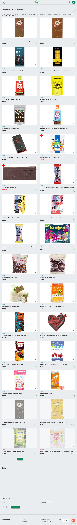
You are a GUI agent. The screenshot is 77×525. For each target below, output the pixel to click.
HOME (3, 7)
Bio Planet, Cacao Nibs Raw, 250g (48, 99)
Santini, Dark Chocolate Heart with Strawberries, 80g (53, 334)
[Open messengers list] (73, 520)
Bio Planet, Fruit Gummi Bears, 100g (11, 99)
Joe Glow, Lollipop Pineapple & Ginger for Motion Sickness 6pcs (18, 217)
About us (23, 518)
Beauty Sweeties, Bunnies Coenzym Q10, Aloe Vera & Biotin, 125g (56, 450)
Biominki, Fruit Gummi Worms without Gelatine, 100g (54, 127)
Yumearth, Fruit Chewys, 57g (47, 392)
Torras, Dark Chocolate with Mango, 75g (12, 363)
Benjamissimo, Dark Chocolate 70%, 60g (12, 70)
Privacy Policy (24, 520)
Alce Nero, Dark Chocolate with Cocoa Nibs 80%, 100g (16, 41)
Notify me (35, 423)
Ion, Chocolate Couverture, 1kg (10, 187)
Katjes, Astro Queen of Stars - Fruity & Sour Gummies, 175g (55, 246)
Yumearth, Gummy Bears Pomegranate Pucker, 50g (53, 363)
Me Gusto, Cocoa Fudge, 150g (47, 276)
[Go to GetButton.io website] (73, 523)
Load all (20, 457)
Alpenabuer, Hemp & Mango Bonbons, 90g (13, 450)
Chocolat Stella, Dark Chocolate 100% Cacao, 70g (14, 156)
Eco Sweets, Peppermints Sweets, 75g (49, 156)
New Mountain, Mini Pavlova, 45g (10, 305)
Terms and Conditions (45, 520)
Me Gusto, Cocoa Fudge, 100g (9, 276)
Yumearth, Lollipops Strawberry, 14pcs (12, 392)
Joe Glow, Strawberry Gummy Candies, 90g (51, 217)
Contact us (15, 505)
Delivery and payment (45, 518)
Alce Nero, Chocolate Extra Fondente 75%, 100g (52, 41)
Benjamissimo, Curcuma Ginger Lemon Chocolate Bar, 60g (55, 70)
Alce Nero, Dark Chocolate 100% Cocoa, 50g (13, 421)
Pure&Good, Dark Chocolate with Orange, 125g (14, 334)
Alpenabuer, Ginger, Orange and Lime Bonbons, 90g (53, 421)
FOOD (7, 7)
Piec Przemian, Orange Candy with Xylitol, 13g (52, 305)
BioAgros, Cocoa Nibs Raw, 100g (10, 127)
